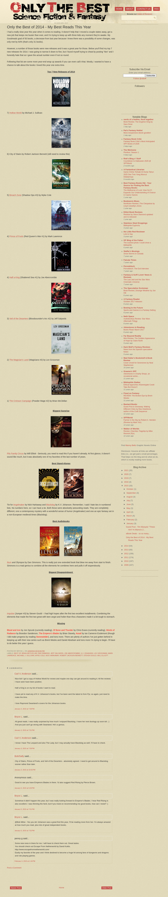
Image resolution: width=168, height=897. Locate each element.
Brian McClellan (29, 653)
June (129, 504)
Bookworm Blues (131, 201)
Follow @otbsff (139, 78)
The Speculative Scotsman (136, 288)
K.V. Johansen (87, 653)
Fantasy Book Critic (133, 139)
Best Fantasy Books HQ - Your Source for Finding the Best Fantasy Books (137, 185)
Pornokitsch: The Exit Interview (136, 269)
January (130, 523)
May (129, 508)
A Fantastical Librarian (134, 169)
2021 (126, 470)
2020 (126, 474)
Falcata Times (130, 260)
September (131, 493)
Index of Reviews (144, 14)
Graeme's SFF (130, 371)
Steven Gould (90, 655)
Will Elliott (102, 655)
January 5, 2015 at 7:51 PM (24, 809)
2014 (126, 546)
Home (119, 9)
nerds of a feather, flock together (139, 119)
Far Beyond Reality (132, 336)
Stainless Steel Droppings (135, 223)
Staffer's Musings (132, 251)
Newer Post (16, 888)
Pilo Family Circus (15, 453)
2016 (126, 482)
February (131, 519)
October (130, 489)
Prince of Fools (16, 236)
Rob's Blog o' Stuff (132, 158)
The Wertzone (130, 150)
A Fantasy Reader (132, 299)
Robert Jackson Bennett (71, 655)
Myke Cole (40, 655)
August (130, 497)
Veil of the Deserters (18, 318)
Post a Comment (14, 868)
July (129, 500)
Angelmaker (18, 505)
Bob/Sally (19, 756)
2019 (126, 478)
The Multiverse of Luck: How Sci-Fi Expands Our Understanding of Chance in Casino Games (140, 192)
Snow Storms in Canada (133, 254)
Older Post (106, 888)
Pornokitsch (129, 266)
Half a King (14, 277)
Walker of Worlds (131, 429)
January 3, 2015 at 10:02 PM (25, 770)
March (129, 516)
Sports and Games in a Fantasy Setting (140, 310)
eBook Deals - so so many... (138, 533)
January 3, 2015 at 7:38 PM (24, 709)
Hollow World (15, 113)
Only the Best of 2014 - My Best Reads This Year (49, 27)
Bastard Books (130, 404)
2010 (126, 561)
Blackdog (50, 505)
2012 (126, 553)
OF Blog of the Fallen (133, 240)
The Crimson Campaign (20, 401)
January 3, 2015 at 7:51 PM (24, 730)
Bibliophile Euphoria (132, 225)
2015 (126, 486)
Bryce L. (19, 716)
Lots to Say (128, 234)
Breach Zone (15, 195)
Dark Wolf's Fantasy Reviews (137, 347)
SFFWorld (128, 417)
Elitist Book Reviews (133, 212)
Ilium (9, 562)
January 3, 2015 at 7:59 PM (24, 748)
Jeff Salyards (57, 653)
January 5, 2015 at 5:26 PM (24, 788)
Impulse (10, 613)
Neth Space (129, 316)
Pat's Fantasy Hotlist (133, 130)
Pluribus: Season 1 (131, 152)
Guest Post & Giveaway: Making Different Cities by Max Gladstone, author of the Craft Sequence (137, 409)
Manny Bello (130, 445)
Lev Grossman (100, 653)
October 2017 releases (133, 302)
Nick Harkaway (52, 655)
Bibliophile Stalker (132, 382)
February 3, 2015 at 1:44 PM (25, 861)
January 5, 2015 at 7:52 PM (24, 830)
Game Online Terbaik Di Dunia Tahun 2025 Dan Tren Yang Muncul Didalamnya (139, 174)
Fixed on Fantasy (131, 393)
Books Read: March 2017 (134, 330)
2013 (126, 550)
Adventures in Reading (134, 327)
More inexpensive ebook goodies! (137, 133)
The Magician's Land (19, 360)
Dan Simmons (44, 653)
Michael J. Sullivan (25, 655)
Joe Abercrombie (72, 653)
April (129, 512)
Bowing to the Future (133, 308)
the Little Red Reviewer (134, 232)
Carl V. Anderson (23, 673)
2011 (126, 557)
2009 (126, 565)
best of (17, 653)
